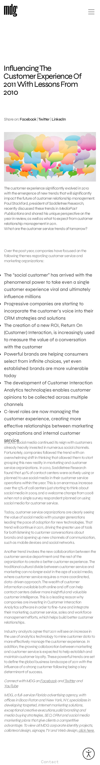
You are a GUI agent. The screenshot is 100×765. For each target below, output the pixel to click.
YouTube (11, 687)
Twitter (44, 119)
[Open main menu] (91, 14)
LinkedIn (59, 119)
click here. (86, 732)
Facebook (28, 119)
